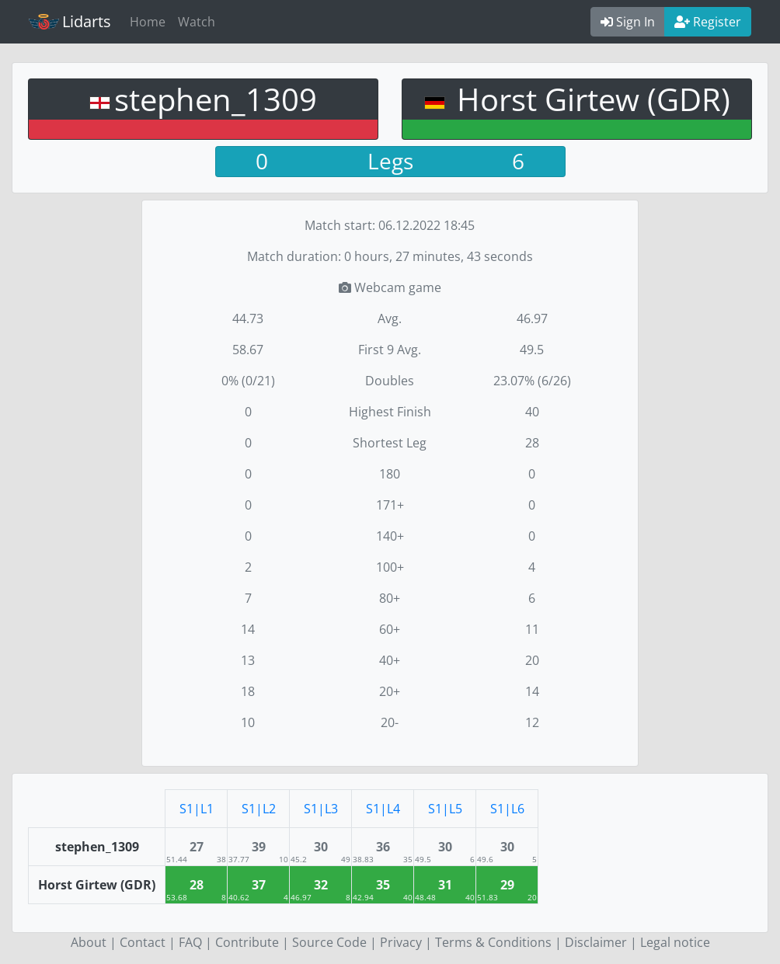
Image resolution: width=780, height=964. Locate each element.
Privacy (401, 942)
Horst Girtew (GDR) (589, 99)
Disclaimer (596, 942)
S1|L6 (507, 808)
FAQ (190, 942)
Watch (196, 21)
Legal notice (675, 942)
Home (147, 21)
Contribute (247, 942)
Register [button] (707, 21)
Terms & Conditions (493, 942)
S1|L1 (196, 808)
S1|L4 (383, 808)
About (88, 942)
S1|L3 (321, 808)
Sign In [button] (628, 21)
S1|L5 (445, 808)
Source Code (329, 942)
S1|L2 (259, 808)
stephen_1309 (215, 99)
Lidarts (70, 21)
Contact (142, 942)
